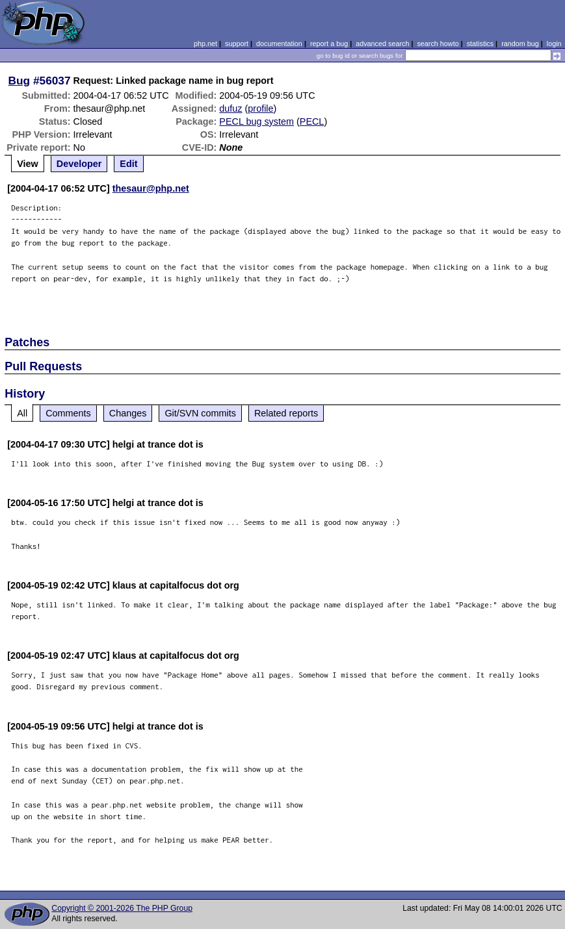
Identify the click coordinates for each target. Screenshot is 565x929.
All (22, 413)
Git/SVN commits (200, 413)
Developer (79, 164)
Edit (128, 164)
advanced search (382, 43)
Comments (68, 413)
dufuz (230, 108)
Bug (19, 80)
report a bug (329, 43)
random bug (520, 43)
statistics (480, 43)
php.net (205, 43)
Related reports (286, 413)
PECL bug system (256, 121)
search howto (437, 43)
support (236, 43)
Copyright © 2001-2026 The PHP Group (121, 908)
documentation (279, 43)
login (554, 43)
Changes (128, 413)
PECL (312, 121)
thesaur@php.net (150, 188)
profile (260, 108)
